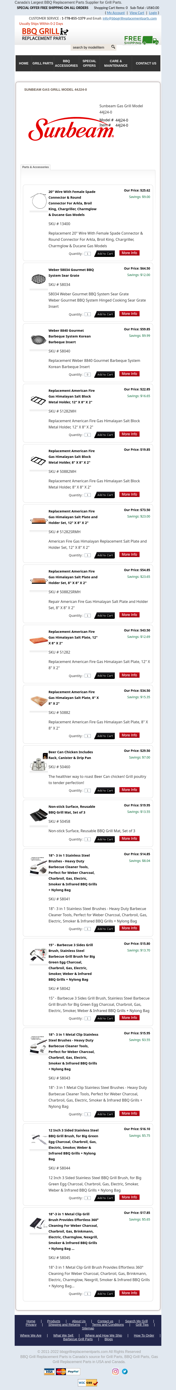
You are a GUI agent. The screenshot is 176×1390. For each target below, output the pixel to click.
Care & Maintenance (116, 63)
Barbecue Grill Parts (78, 1339)
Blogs (108, 1339)
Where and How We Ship (103, 1335)
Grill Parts (43, 63)
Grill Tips (142, 1324)
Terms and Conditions (108, 1324)
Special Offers (89, 63)
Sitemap (88, 1328)
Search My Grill (136, 1321)
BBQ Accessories (66, 63)
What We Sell (63, 1335)
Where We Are (30, 1335)
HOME (23, 63)
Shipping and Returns (64, 1324)
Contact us (105, 1321)
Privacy (31, 1324)
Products (53, 1321)
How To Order (144, 1335)
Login (153, 13)
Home (31, 1321)
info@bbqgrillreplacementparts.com (130, 18)
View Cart (137, 13)
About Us (79, 1321)
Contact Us (146, 63)
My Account (116, 13)
